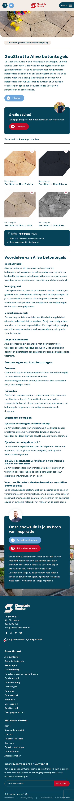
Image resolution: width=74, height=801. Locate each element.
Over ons (9, 743)
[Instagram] (11, 633)
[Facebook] (6, 633)
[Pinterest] (15, 633)
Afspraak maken (12, 755)
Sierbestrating (11, 669)
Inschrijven (61, 783)
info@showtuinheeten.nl (17, 627)
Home (7, 725)
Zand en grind (11, 678)
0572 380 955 (11, 624)
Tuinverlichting (12, 682)
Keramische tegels (14, 661)
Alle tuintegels (11, 656)
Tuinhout (9, 691)
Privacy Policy (27, 797)
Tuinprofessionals (13, 738)
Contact (8, 734)
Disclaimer (9, 797)
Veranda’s (9, 699)
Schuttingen (10, 686)
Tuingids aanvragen (14, 747)
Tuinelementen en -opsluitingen (21, 674)
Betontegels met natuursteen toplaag (28, 42)
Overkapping (11, 704)
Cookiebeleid (46, 797)
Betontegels (10, 665)
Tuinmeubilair (11, 695)
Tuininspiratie (11, 751)
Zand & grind (11, 708)
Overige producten (14, 712)
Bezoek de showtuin (14, 730)
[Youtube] (20, 633)
